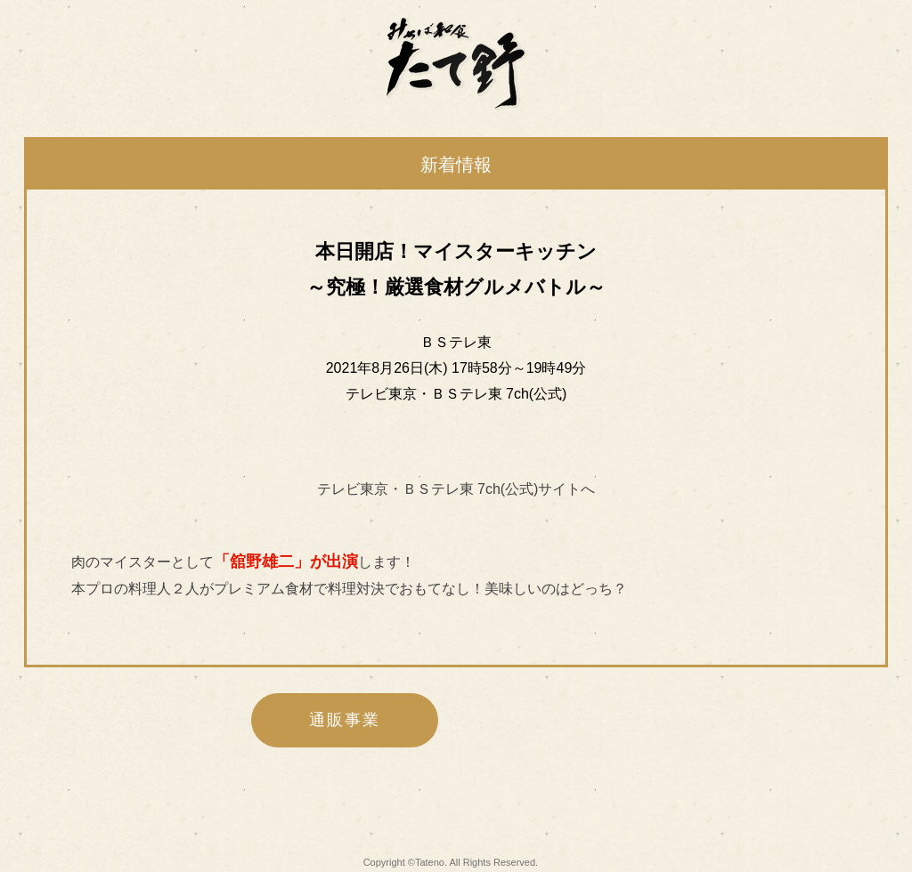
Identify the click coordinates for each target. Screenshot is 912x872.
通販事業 (344, 720)
